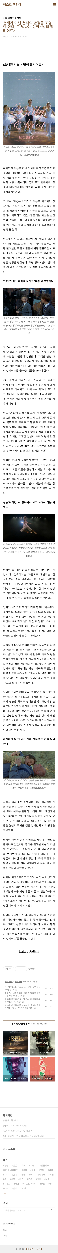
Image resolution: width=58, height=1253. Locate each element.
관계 (24, 1188)
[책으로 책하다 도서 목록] (15, 1125)
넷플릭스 (45, 1165)
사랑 (48, 1179)
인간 (22, 1179)
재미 (34, 1170)
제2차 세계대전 (11, 1170)
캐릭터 (42, 1174)
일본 (15, 1165)
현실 (43, 1183)
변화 (25, 1170)
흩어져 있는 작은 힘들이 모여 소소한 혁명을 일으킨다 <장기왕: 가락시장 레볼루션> (22, 1006)
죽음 (30, 1179)
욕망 (17, 1183)
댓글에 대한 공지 (10, 1120)
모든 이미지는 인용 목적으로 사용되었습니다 (23, 1135)
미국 (6, 1188)
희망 (13, 1179)
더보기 (5, 1193)
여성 (51, 1170)
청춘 (39, 1179)
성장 (24, 1174)
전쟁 (15, 1188)
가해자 (33, 1165)
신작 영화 (18, 981)
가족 (6, 1174)
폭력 (24, 1165)
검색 (52, 1210)
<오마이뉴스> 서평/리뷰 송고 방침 (18, 1130)
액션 (52, 1174)
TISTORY (29, 1248)
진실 (6, 1165)
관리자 (39, 1248)
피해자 (7, 1183)
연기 (15, 1174)
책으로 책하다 (12, 4)
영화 (42, 1170)
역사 (32, 1174)
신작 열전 (9, 981)
